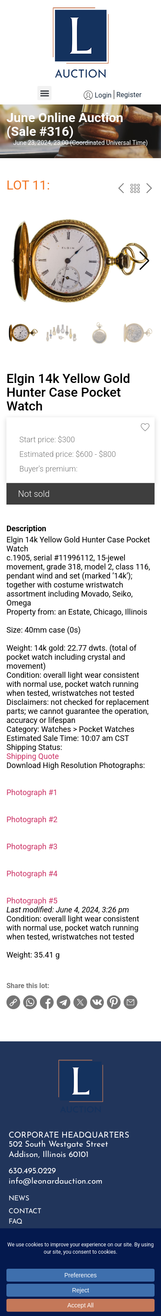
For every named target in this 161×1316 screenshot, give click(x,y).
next (149, 189)
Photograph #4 (32, 873)
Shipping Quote (32, 756)
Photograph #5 (32, 900)
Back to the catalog (135, 189)
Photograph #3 (32, 846)
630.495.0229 (32, 1171)
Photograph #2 (32, 819)
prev (120, 189)
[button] (44, 93)
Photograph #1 (32, 792)
